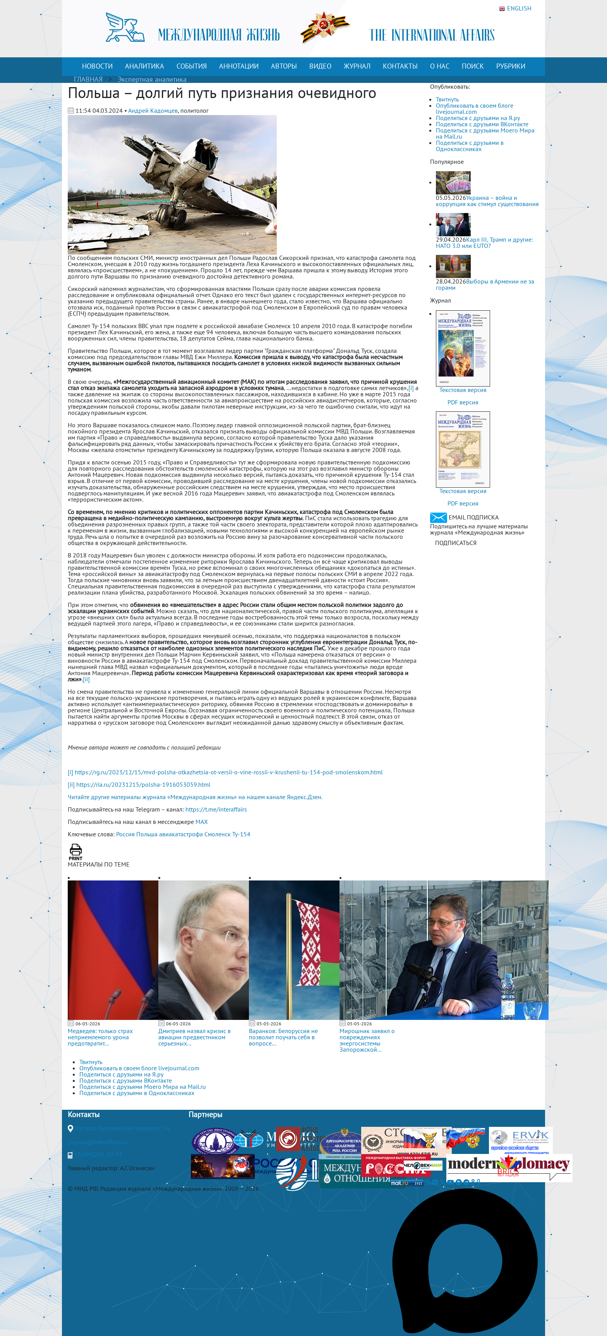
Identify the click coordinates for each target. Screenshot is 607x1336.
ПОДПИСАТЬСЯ (456, 543)
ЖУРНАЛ (357, 66)
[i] (411, 388)
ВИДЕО (320, 66)
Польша (147, 834)
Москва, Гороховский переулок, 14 (122, 1128)
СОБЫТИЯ (192, 66)
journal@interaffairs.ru (98, 1142)
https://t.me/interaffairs (216, 809)
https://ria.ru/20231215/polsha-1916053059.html (143, 784)
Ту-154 (241, 834)
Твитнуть (447, 99)
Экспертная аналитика (152, 79)
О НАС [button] (439, 66)
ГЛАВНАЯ (88, 79)
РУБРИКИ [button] (510, 66)
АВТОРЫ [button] (284, 66)
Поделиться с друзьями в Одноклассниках (470, 146)
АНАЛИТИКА (144, 66)
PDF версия (463, 402)
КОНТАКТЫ (400, 66)
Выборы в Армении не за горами (485, 284)
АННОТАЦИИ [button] (239, 66)
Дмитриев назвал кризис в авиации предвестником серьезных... (194, 1037)
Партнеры (205, 1114)
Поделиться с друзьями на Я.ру (478, 118)
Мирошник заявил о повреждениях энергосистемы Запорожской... (367, 1040)
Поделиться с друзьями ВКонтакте (482, 124)
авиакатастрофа (181, 834)
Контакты (83, 1114)
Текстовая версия (463, 390)
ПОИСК (473, 66)
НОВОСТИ (97, 66)
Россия (125, 834)
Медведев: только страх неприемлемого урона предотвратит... (100, 1037)
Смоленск (217, 834)
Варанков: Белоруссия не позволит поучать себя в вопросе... (283, 1037)
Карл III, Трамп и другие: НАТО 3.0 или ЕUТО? (484, 242)
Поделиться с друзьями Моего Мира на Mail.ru (485, 133)
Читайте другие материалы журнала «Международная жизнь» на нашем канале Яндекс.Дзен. (195, 797)
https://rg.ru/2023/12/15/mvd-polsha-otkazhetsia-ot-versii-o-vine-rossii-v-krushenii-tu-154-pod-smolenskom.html (229, 772)
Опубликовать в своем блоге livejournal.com (474, 108)
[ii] (86, 679)
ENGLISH (515, 8)
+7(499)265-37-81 (98, 1154)
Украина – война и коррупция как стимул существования (487, 201)
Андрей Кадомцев (153, 110)
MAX (201, 821)
